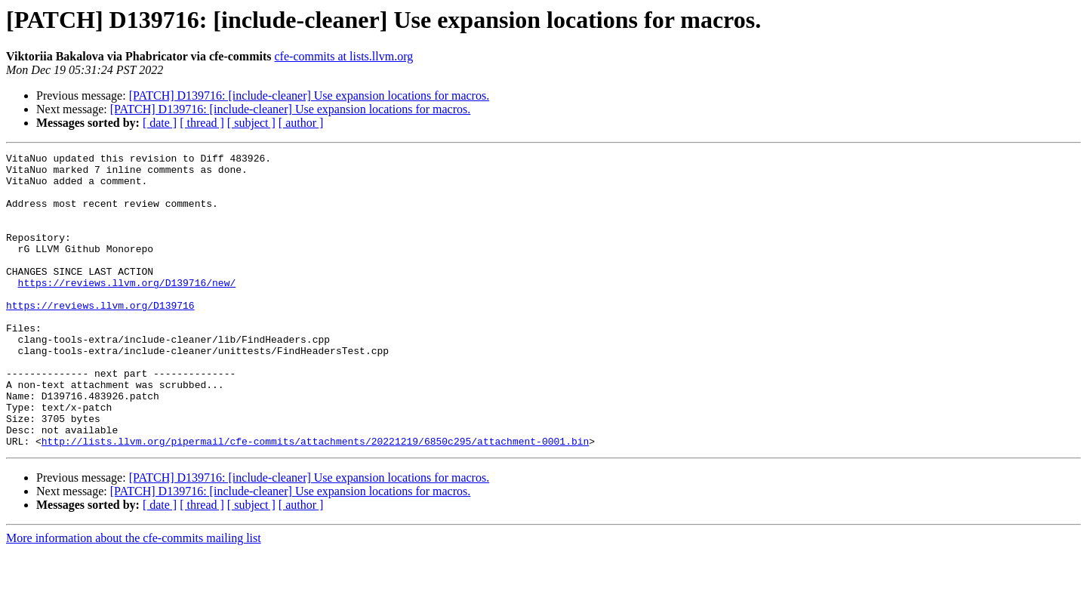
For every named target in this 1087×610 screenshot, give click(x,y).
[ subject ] (251, 122)
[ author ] (301, 122)
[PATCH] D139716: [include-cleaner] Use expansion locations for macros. (309, 95)
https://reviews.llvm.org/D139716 (100, 337)
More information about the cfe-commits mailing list (133, 596)
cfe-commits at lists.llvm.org (344, 56)
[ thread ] (202, 122)
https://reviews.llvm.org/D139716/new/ (127, 309)
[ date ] (160, 122)
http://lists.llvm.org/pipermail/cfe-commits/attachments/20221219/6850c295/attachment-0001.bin (315, 500)
